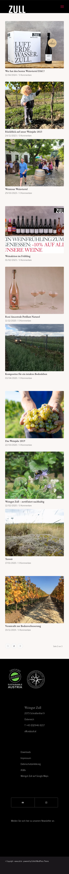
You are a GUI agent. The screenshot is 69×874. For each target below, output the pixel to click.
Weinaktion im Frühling (17, 256)
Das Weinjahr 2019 (15, 441)
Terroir (9, 559)
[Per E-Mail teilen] (23, 802)
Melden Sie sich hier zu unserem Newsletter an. (33, 821)
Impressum (26, 758)
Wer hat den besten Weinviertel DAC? (25, 71)
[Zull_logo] (28, 6)
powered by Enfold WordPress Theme (36, 861)
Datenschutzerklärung (31, 764)
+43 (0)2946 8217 (35, 725)
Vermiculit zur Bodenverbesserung (23, 626)
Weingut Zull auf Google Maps (35, 776)
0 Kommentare (25, 75)
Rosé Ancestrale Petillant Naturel (22, 316)
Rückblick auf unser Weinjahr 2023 (23, 131)
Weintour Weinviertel (16, 189)
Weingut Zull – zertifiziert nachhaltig (24, 501)
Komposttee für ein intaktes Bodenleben (26, 374)
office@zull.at (30, 731)
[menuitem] (62, 6)
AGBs (23, 770)
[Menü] (62, 6)
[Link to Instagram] (46, 802)
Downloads (26, 752)
